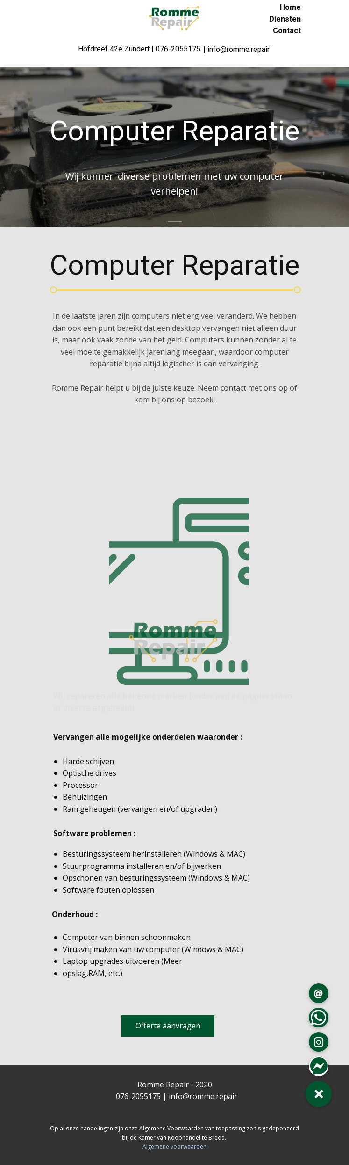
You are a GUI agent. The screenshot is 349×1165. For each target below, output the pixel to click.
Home (290, 7)
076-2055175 (178, 48)
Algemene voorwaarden (174, 1146)
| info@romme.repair (236, 49)
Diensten (285, 19)
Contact (287, 30)
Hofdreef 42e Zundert (114, 48)
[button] (319, 1094)
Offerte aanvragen (167, 1025)
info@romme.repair (203, 1096)
